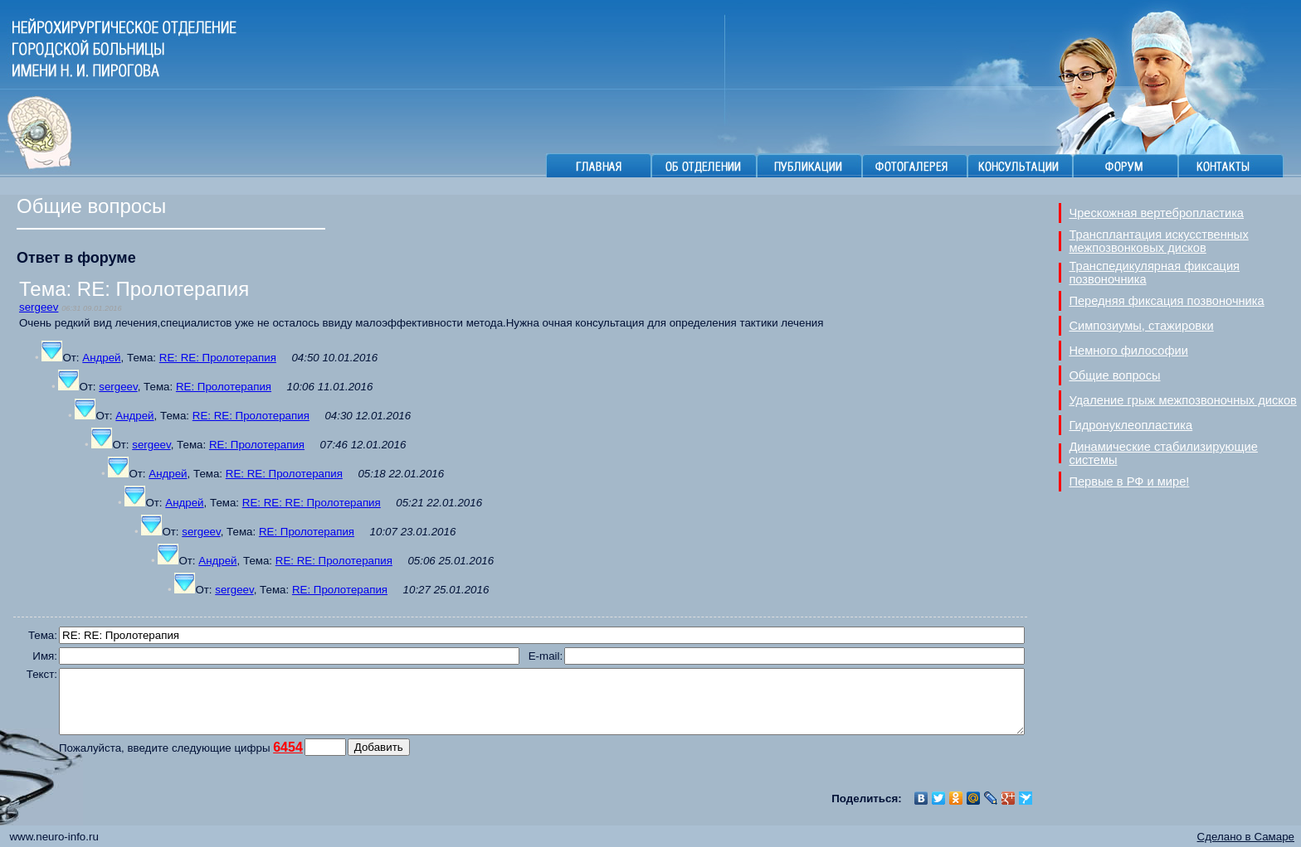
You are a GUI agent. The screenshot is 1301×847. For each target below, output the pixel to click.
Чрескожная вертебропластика (1156, 213)
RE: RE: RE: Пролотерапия (311, 502)
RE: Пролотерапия (223, 386)
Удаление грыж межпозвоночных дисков (1182, 400)
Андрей (101, 357)
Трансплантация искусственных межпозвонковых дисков (1158, 241)
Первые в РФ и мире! (1129, 481)
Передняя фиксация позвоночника (1166, 300)
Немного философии (1128, 350)
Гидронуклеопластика (1130, 425)
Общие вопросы (1114, 375)
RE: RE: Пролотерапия (217, 357)
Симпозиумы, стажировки (1141, 325)
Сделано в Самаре (1245, 836)
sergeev (38, 307)
